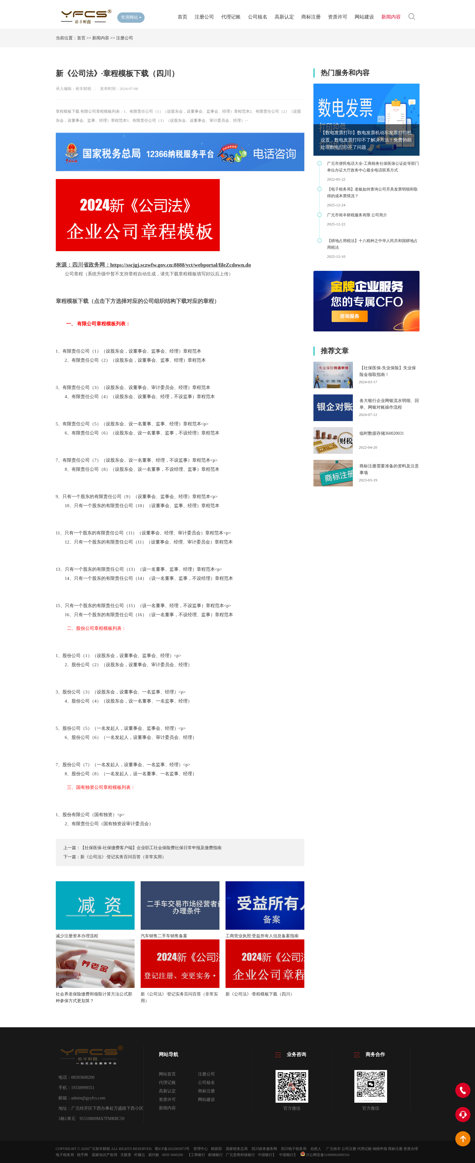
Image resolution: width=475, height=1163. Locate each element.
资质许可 (337, 16)
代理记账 (231, 16)
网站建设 (364, 16)
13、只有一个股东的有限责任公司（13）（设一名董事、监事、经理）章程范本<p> (139, 569)
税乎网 (82, 1155)
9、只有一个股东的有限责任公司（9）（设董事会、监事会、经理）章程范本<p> (137, 496)
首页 (182, 16)
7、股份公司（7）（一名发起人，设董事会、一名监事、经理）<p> (123, 764)
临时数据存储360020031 (382, 433)
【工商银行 (196, 1155)
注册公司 (204, 16)
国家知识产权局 (104, 1155)
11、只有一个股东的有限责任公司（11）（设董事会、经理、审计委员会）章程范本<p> (143, 532)
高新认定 (284, 16)
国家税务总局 (237, 1149)
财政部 (216, 1149)
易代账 (153, 1155)
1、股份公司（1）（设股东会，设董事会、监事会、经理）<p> (118, 655)
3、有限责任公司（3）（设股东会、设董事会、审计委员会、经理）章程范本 (133, 387)
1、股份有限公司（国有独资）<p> (90, 814)
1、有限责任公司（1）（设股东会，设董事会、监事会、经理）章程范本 (128, 351)
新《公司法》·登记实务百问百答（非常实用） (123, 857)
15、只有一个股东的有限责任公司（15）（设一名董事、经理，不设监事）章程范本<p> (143, 605)
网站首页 (167, 1074)
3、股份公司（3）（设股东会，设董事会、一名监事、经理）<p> (121, 691)
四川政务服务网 (264, 1149)
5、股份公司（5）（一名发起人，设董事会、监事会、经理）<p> (121, 728)
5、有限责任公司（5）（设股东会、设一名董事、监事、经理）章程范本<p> (132, 423)
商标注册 (311, 16)
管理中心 (200, 1149)
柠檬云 (139, 1155)
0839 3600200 (172, 1155)
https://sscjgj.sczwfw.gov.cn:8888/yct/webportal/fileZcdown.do (180, 265)
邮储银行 (215, 1155)
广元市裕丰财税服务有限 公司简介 (357, 215)
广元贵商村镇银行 (240, 1155)
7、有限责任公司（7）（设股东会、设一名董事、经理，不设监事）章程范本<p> (137, 460)
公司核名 (257, 16)
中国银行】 (267, 1155)
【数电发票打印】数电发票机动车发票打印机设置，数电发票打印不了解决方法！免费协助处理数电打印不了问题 (366, 140)
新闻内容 (391, 16)
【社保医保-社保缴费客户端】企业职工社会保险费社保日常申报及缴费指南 (151, 848)
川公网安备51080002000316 (325, 1155)
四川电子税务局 (293, 1149)
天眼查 (125, 1155)
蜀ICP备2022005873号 (172, 1149)
